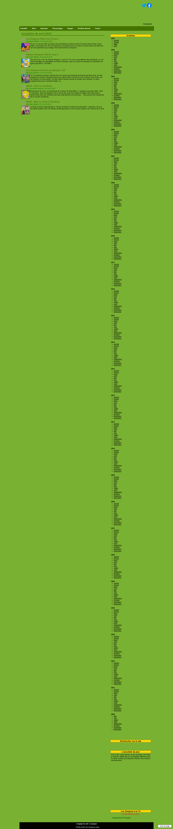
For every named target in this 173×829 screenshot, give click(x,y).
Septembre (118, 67)
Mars (115, 44)
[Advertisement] (130, 785)
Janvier (116, 40)
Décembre (117, 73)
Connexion (147, 24)
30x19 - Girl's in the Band (39, 86)
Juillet (116, 63)
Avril (115, 46)
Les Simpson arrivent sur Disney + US (45, 70)
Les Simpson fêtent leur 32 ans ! (42, 39)
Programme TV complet (121, 818)
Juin (115, 61)
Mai (115, 59)
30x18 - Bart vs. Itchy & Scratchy (42, 102)
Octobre (117, 69)
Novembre (117, 71)
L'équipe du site (82, 824)
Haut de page (165, 826)
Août (115, 65)
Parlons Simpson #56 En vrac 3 (42, 54)
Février (116, 42)
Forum (97, 28)
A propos (93, 824)
